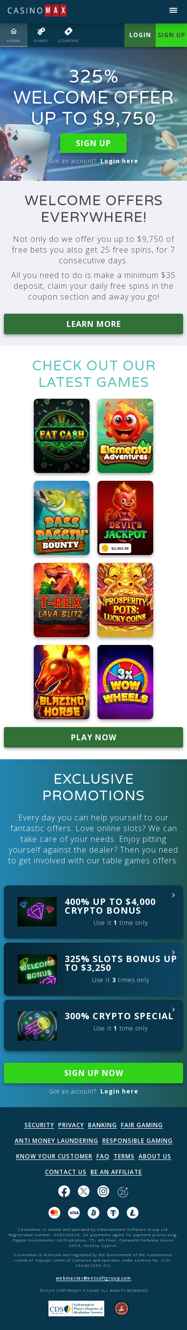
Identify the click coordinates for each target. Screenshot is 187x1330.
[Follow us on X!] (84, 1192)
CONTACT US (66, 1172)
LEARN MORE (94, 324)
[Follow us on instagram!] (103, 1192)
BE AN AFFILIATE (116, 1172)
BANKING (102, 1125)
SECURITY (39, 1125)
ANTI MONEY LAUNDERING (56, 1141)
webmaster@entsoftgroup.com (93, 1278)
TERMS (124, 1156)
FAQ (103, 1156)
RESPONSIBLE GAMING (137, 1141)
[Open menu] (173, 12)
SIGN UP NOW (93, 1073)
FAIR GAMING (142, 1125)
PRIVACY (71, 1125)
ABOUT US (155, 1156)
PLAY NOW (94, 737)
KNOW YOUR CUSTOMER (54, 1156)
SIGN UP (93, 143)
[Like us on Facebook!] (64, 1192)
